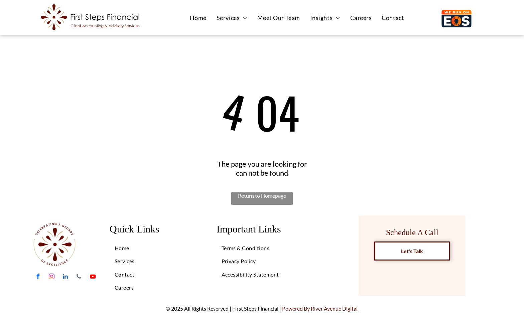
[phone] (79, 277)
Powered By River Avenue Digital (320, 308)
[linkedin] (65, 277)
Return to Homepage (262, 195)
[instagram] (51, 277)
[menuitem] (198, 17)
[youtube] (92, 277)
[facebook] (37, 277)
